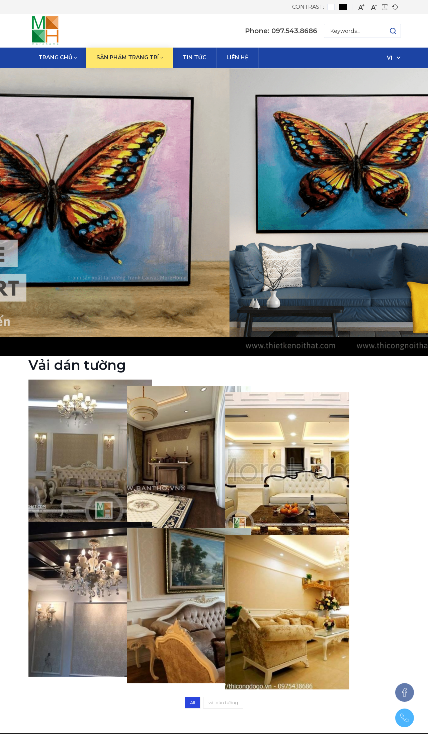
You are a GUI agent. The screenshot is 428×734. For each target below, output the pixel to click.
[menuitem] (57, 58)
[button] (386, 31)
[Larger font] (361, 7)
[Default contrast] (331, 7)
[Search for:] (362, 31)
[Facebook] (404, 692)
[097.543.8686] (404, 718)
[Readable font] (385, 7)
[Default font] (395, 7)
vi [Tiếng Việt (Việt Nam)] (390, 58)
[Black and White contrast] (343, 7)
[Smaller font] (374, 7)
